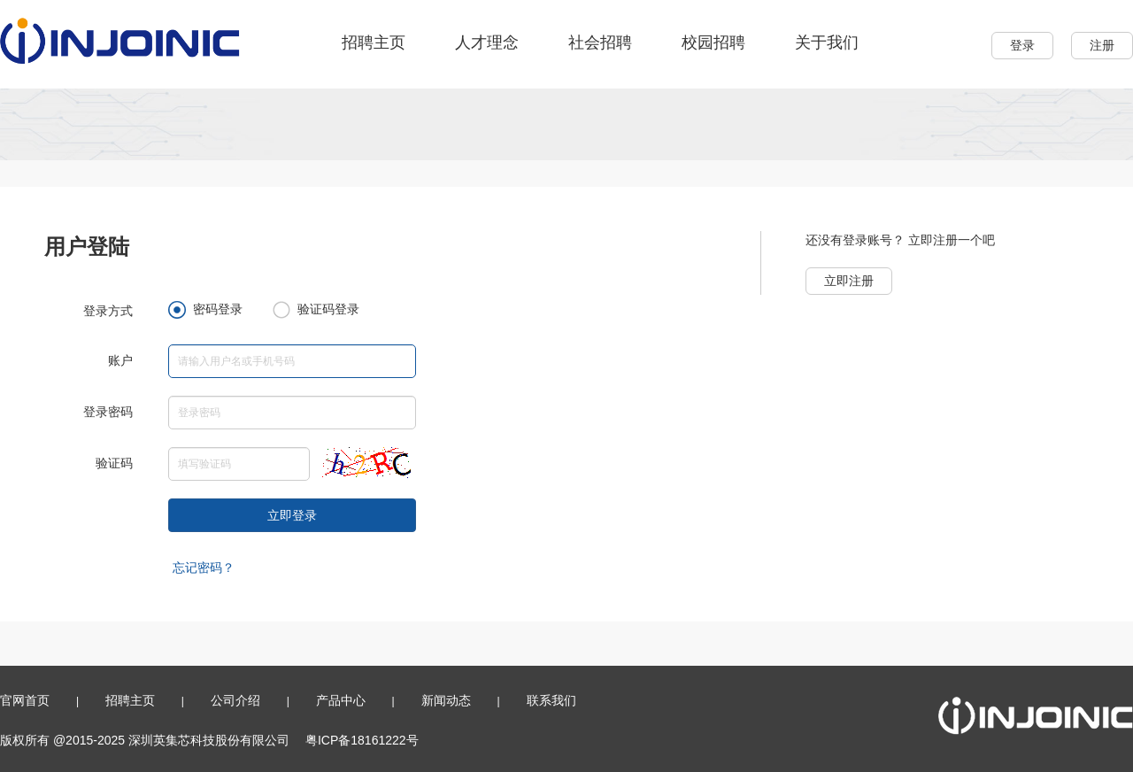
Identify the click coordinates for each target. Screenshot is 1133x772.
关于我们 (827, 42)
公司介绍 (235, 700)
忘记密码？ (204, 567)
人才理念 (487, 42)
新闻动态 (446, 700)
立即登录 (292, 515)
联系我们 (551, 700)
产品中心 (341, 700)
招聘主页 (373, 42)
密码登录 (205, 309)
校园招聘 (713, 42)
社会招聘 (600, 42)
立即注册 (849, 281)
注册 (1102, 45)
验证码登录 (316, 309)
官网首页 (25, 700)
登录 (1022, 45)
